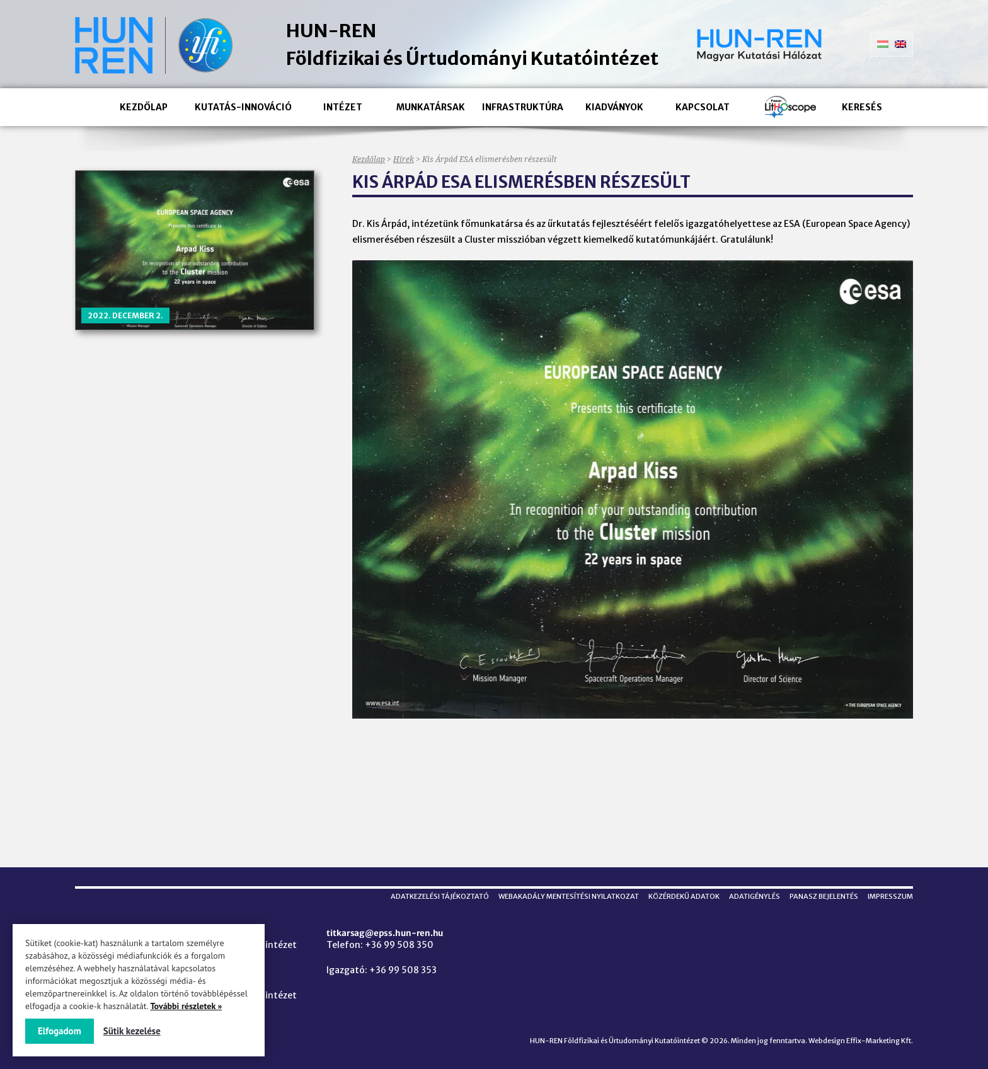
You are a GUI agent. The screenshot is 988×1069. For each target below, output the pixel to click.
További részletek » (186, 1006)
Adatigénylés (754, 896)
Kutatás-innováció (243, 107)
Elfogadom (59, 1031)
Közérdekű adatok (684, 896)
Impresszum (890, 896)
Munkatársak (430, 107)
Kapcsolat (702, 107)
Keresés (862, 107)
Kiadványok (614, 107)
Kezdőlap (144, 107)
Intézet (342, 107)
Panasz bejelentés (824, 896)
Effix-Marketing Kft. (879, 1040)
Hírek (403, 159)
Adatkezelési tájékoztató (440, 896)
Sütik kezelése (132, 1031)
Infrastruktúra (522, 107)
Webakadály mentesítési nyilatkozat (568, 896)
